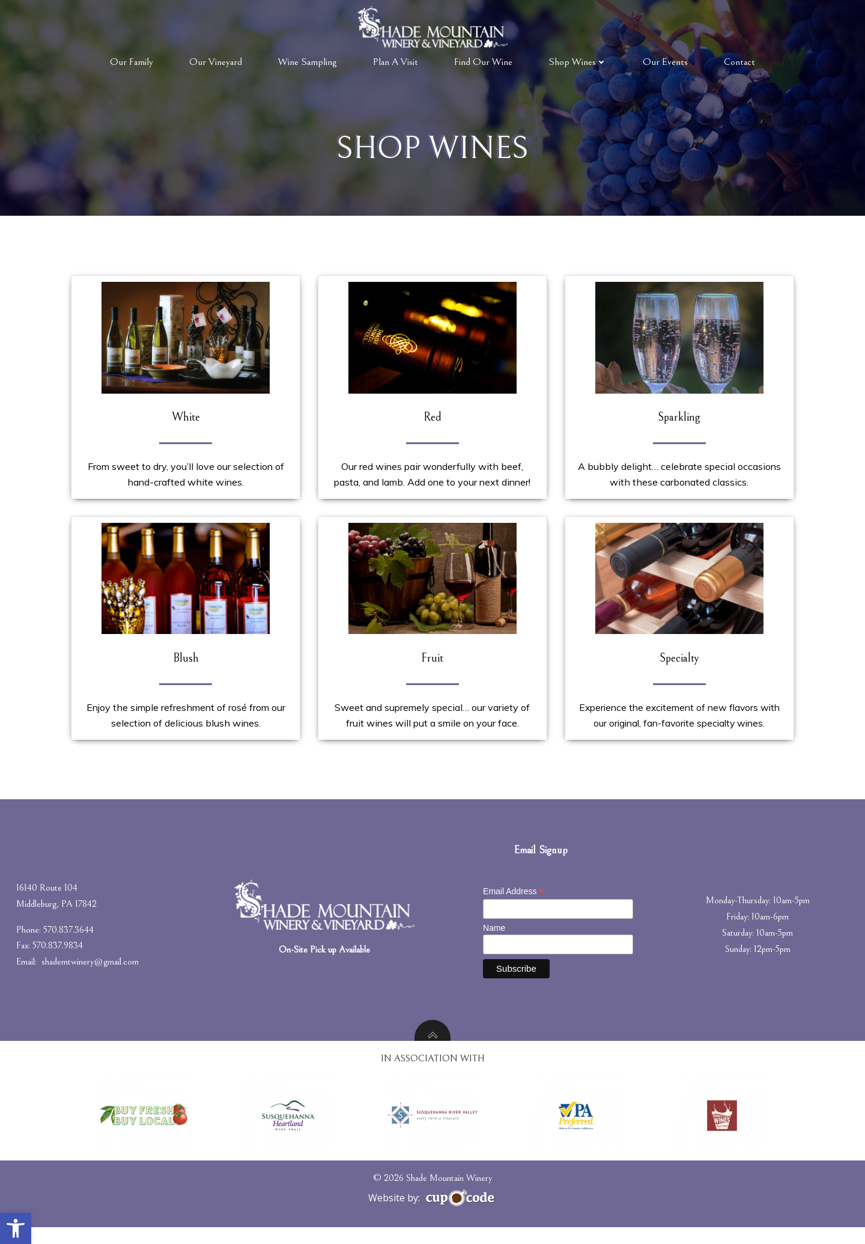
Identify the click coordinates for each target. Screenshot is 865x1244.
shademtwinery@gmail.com (92, 977)
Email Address (514, 907)
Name (495, 944)
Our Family (131, 61)
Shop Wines (577, 61)
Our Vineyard (215, 61)
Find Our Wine (483, 61)
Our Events (665, 61)
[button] (15, 1228)
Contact (739, 61)
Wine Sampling (307, 61)
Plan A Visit (395, 61)
